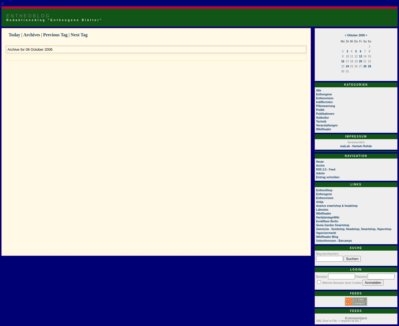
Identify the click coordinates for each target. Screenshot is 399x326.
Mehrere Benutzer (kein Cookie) (342, 282)
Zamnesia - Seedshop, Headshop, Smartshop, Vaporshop (354, 229)
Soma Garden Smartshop (332, 225)
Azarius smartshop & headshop (337, 205)
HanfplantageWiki (327, 217)
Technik (321, 121)
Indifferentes (324, 102)
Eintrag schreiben (327, 177)
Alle (318, 90)
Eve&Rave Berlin (327, 221)
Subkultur (322, 117)
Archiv (320, 165)
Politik (320, 109)
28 (364, 66)
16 (342, 61)
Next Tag (79, 34)
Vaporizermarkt (326, 233)
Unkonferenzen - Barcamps (334, 240)
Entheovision (325, 98)
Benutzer (321, 276)
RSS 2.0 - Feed (325, 169)
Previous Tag (55, 34)
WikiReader (323, 129)
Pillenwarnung (325, 106)
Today (14, 34)
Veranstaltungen (327, 125)
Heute (320, 161)
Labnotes (322, 209)
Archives (31, 34)
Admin (320, 173)
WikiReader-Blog (327, 236)
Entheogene (324, 94)
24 (347, 66)
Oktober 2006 (356, 35)
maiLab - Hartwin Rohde (356, 146)
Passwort (361, 276)
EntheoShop (324, 190)
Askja (320, 201)
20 (360, 61)
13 (360, 56)
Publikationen (325, 113)
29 (369, 66)
